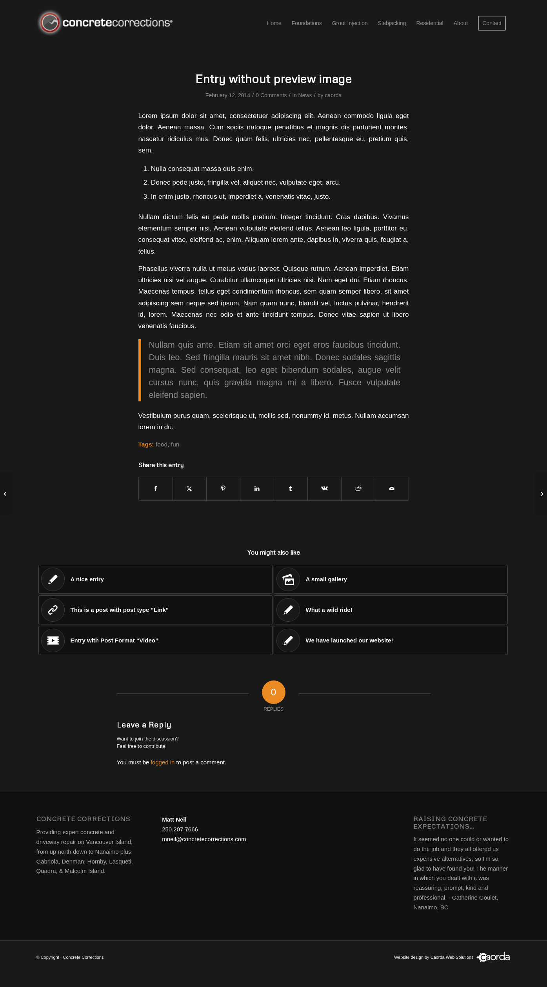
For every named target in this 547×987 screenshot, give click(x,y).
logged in (163, 762)
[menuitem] (274, 23)
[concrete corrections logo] (106, 23)
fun (175, 444)
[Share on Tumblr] (290, 488)
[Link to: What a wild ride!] (391, 609)
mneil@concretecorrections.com (204, 839)
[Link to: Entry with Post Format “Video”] (155, 640)
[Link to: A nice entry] (155, 579)
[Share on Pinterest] (223, 488)
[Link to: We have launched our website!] (391, 640)
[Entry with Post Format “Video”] (6, 493)
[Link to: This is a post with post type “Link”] (155, 609)
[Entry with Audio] (541, 493)
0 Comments (271, 95)
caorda (333, 95)
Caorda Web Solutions (452, 957)
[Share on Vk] (324, 488)
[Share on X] (189, 488)
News (305, 95)
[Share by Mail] (392, 488)
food (161, 444)
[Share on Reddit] (358, 488)
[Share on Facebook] (156, 488)
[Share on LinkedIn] (257, 488)
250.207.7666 (180, 829)
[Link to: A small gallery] (391, 579)
